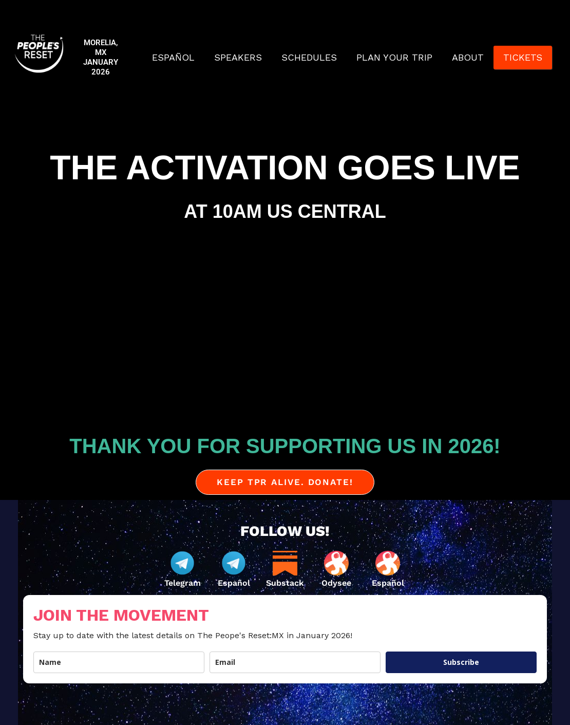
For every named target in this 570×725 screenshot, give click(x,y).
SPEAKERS (238, 57)
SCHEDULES (309, 57)
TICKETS (522, 57)
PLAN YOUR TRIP (394, 57)
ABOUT (468, 57)
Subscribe (461, 662)
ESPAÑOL (173, 57)
